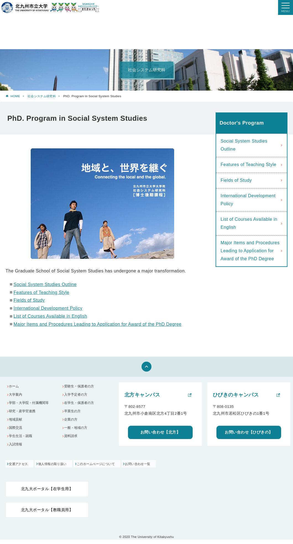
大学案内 (17, 396)
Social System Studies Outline (45, 284)
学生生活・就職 (22, 442)
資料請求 (72, 442)
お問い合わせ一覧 (166, 468)
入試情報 (17, 451)
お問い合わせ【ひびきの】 (249, 432)
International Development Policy (48, 308)
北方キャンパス (142, 395)
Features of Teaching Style (41, 292)
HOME (15, 96)
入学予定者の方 (77, 396)
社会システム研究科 (42, 96)
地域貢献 (17, 424)
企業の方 (72, 424)
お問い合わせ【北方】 (160, 432)
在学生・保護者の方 (81, 405)
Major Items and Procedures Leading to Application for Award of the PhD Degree (98, 324)
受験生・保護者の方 (81, 387)
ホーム (15, 387)
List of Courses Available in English (50, 316)
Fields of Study (29, 300)
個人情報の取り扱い (62, 468)
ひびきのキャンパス (236, 395)
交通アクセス (19, 468)
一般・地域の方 (77, 433)
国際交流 (17, 433)
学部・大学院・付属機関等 (31, 405)
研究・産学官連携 (24, 414)
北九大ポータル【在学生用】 (47, 493)
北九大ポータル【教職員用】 (47, 514)
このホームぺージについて (115, 468)
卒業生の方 (74, 414)
